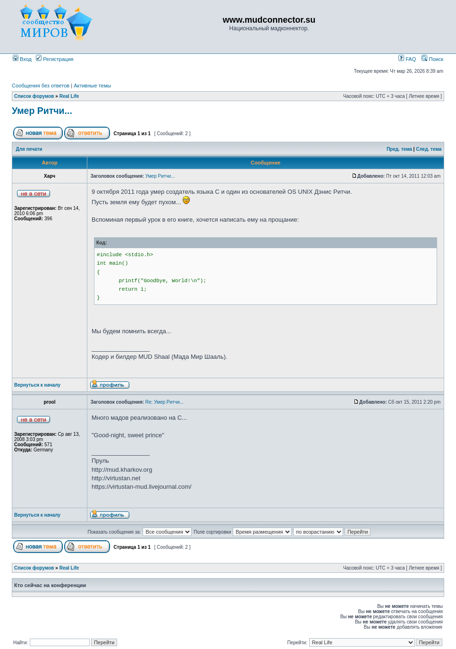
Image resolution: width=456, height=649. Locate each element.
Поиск (432, 59)
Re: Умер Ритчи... (164, 402)
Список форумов (34, 96)
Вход (22, 59)
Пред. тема (399, 149)
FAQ (407, 59)
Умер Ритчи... (42, 110)
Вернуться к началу (37, 385)
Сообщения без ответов (40, 85)
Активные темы (92, 85)
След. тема (428, 149)
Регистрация (54, 59)
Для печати (29, 149)
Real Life (69, 96)
